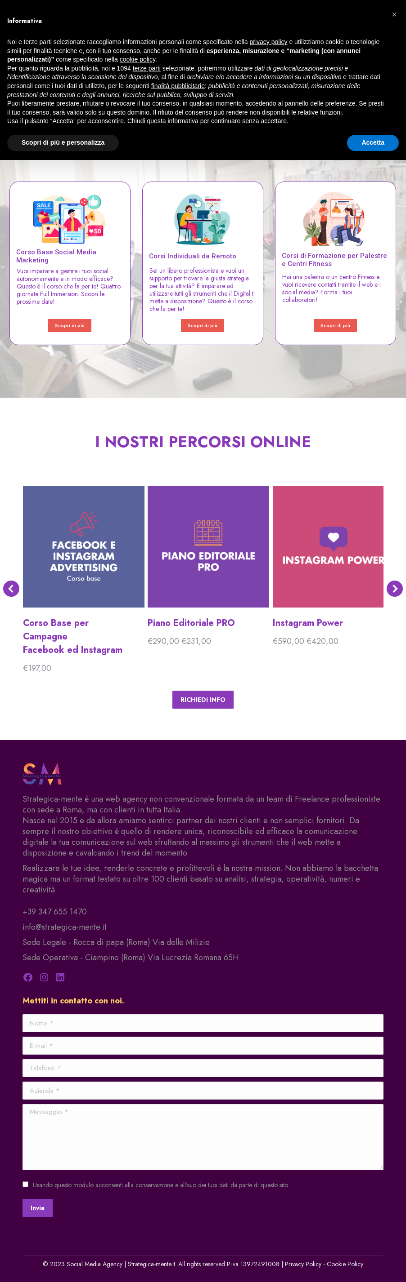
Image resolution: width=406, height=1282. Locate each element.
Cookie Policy (345, 1264)
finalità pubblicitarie (178, 85)
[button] (394, 14)
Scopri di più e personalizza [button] (63, 142)
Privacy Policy (303, 1264)
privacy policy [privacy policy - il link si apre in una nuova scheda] (269, 41)
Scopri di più (70, 325)
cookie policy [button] (137, 59)
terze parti (147, 68)
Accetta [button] (372, 142)
